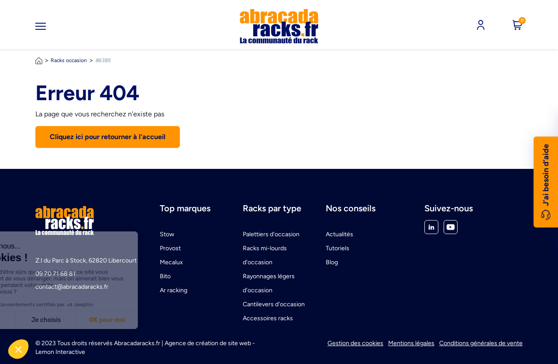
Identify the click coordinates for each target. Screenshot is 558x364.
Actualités (339, 234)
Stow (167, 234)
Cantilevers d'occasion (274, 304)
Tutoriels (337, 248)
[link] (279, 26)
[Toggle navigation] (40, 26)
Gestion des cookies (355, 343)
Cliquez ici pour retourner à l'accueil (107, 137)
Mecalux (171, 262)
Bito (165, 276)
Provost (170, 248)
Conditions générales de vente (481, 343)
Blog (332, 262)
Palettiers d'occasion (271, 234)
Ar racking (173, 290)
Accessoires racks (268, 318)
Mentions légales (411, 343)
